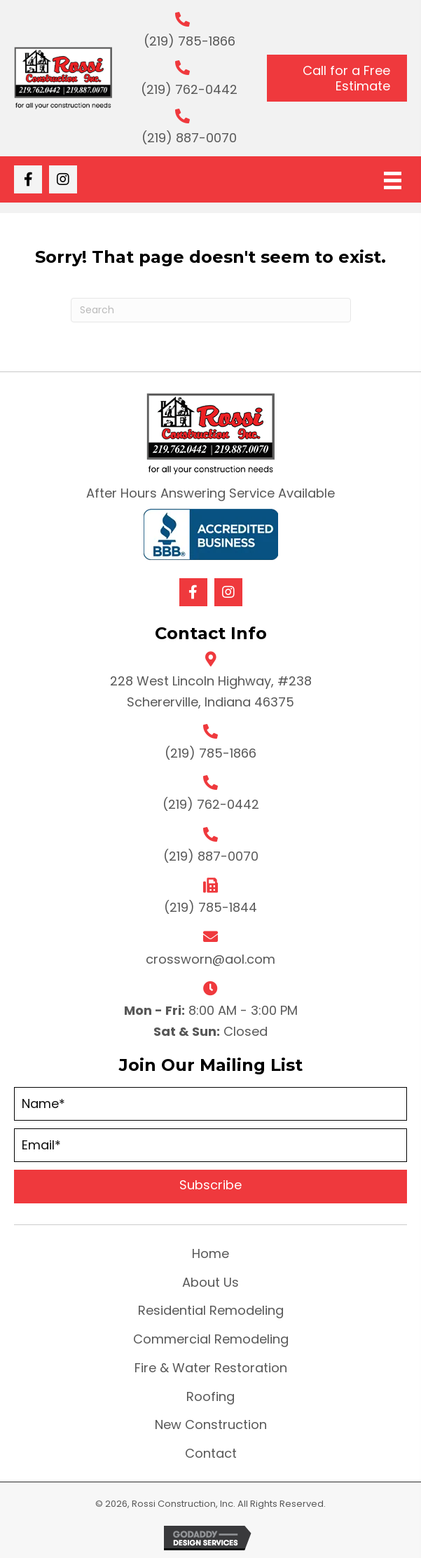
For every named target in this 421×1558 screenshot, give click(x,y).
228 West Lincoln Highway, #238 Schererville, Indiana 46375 (211, 691)
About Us (210, 1282)
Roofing (210, 1396)
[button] (28, 179)
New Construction (211, 1424)
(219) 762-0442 (189, 89)
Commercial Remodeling (211, 1339)
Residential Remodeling (211, 1310)
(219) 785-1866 (189, 41)
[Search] (211, 310)
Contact (211, 1453)
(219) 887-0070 (189, 137)
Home (210, 1253)
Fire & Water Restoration (210, 1367)
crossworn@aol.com (210, 959)
